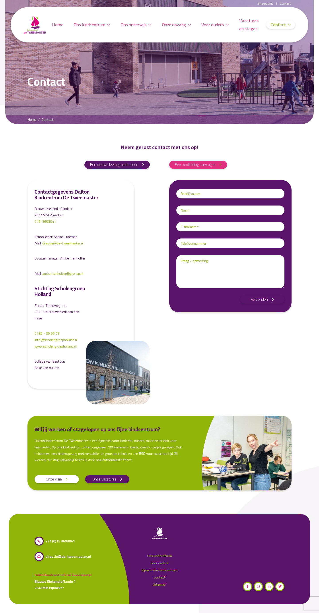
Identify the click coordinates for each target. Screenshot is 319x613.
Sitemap (159, 584)
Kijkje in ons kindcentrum (159, 570)
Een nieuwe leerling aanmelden (117, 164)
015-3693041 (45, 221)
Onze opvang (177, 25)
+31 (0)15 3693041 (55, 541)
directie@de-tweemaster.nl (63, 243)
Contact (285, 3)
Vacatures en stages (250, 25)
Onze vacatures (107, 479)
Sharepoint (265, 3)
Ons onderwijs (136, 25)
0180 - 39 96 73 (47, 333)
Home (58, 25)
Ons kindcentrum (159, 556)
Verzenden (262, 299)
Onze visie (57, 479)
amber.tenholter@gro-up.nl (62, 273)
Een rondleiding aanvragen (198, 164)
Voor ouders (216, 25)
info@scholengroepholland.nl (56, 340)
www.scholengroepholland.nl (56, 346)
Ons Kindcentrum (92, 25)
